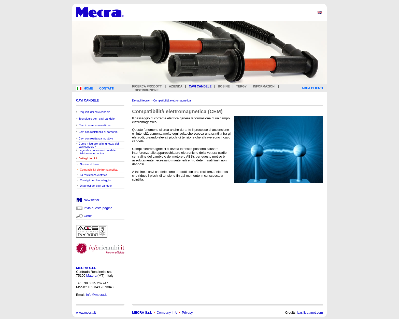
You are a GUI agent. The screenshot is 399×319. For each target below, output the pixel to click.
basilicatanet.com (310, 312)
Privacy (187, 312)
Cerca (88, 216)
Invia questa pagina (98, 208)
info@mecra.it (96, 295)
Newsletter (91, 200)
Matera (91, 275)
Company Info (167, 312)
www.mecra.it (86, 312)
